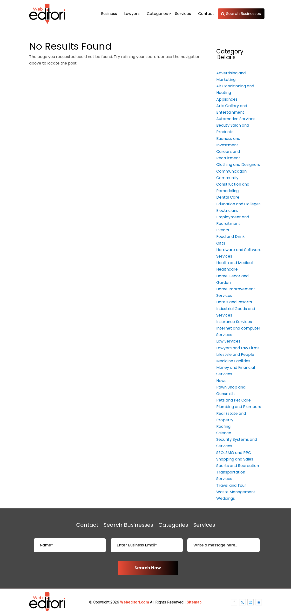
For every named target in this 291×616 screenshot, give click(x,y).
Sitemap (194, 602)
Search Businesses (243, 13)
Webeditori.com (134, 602)
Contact (206, 13)
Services (183, 13)
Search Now (148, 568)
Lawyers (132, 13)
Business (109, 13)
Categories (157, 13)
